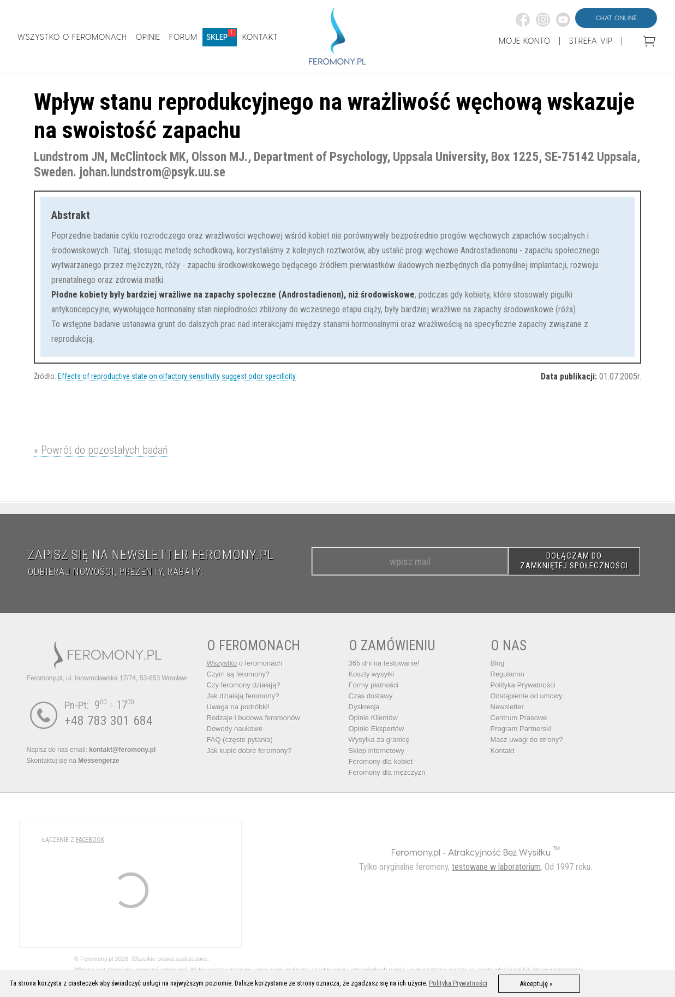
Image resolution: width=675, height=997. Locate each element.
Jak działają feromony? (243, 696)
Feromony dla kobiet (381, 761)
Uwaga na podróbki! (238, 707)
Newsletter (507, 707)
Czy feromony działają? (243, 685)
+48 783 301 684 (108, 720)
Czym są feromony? (238, 674)
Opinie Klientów (373, 718)
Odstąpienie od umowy (527, 696)
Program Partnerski (521, 729)
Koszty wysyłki (372, 674)
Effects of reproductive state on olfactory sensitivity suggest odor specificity (177, 376)
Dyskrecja (364, 707)
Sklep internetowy (377, 750)
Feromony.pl (415, 852)
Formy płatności (374, 685)
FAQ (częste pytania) (240, 739)
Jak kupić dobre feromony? (249, 750)
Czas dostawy (371, 696)
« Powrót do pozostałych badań (101, 449)
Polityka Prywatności (523, 685)
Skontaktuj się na (73, 760)
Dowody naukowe (235, 729)
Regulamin (507, 674)
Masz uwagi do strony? (527, 739)
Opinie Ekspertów (376, 729)
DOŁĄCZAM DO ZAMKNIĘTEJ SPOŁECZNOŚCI (574, 561)
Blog (498, 663)
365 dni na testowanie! (384, 663)
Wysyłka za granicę (379, 739)
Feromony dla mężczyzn (387, 772)
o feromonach (245, 663)
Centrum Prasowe (519, 718)
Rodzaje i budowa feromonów (253, 718)
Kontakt (503, 750)
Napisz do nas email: (91, 749)
